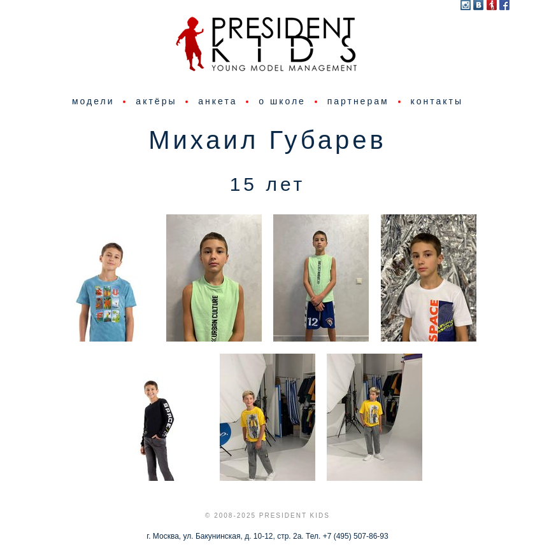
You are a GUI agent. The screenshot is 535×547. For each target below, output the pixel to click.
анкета (217, 101)
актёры (156, 101)
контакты (436, 101)
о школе (282, 101)
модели (93, 101)
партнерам (358, 101)
